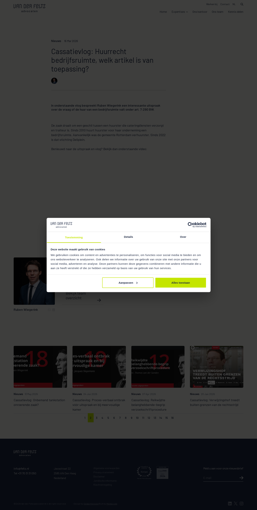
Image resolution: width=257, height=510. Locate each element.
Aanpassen (128, 282)
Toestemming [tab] (74, 237)
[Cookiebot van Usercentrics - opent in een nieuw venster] (190, 224)
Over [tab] (183, 236)
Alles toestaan (180, 282)
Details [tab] (128, 236)
